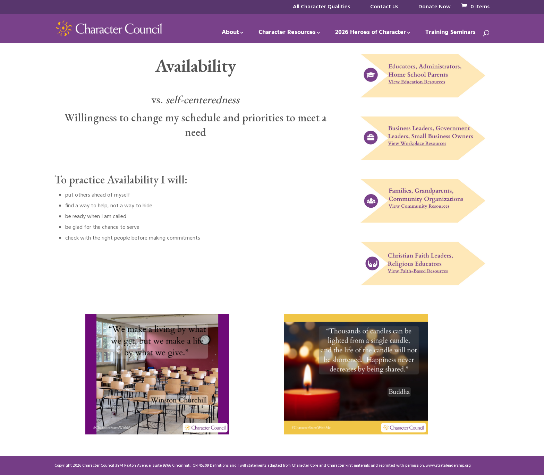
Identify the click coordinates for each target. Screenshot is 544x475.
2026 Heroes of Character (370, 33)
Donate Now (434, 6)
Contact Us (384, 6)
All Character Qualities (321, 6)
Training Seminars (450, 33)
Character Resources (287, 33)
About (230, 33)
